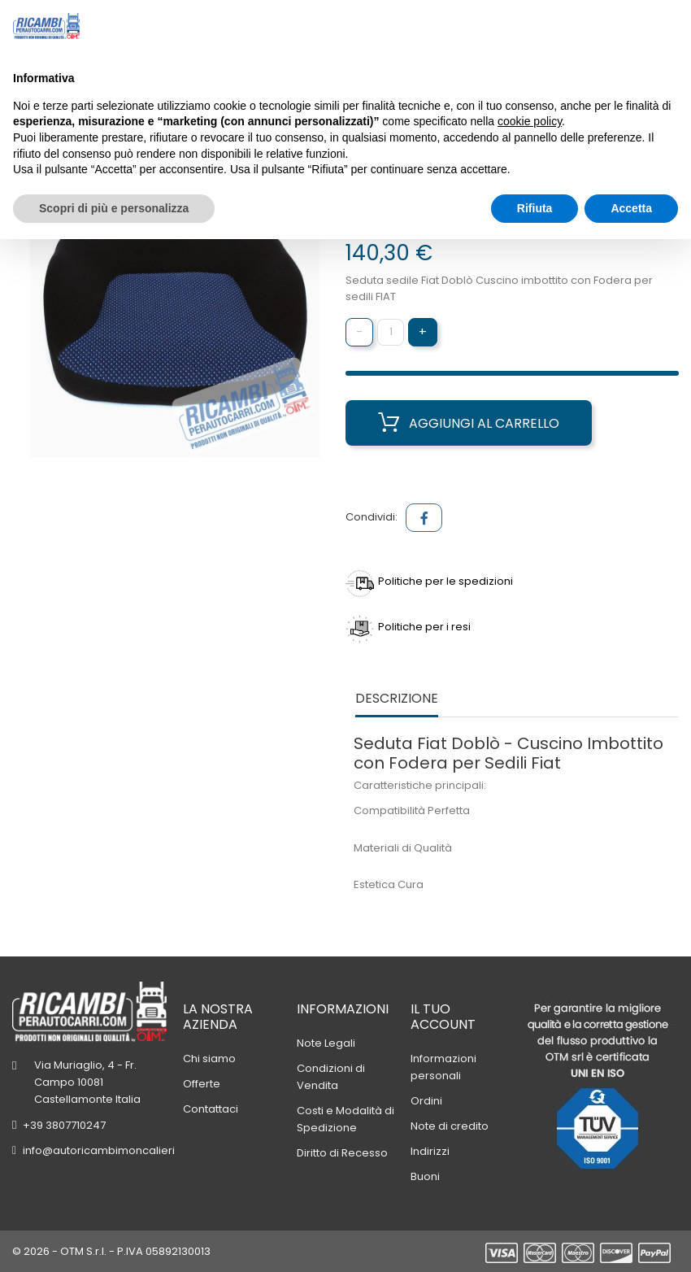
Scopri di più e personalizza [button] (114, 208)
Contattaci (210, 1109)
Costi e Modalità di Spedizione (345, 1119)
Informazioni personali (443, 1067)
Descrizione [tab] (396, 699)
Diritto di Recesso (342, 1153)
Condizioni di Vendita (331, 1077)
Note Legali (326, 1043)
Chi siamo (209, 1058)
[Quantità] (390, 332)
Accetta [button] (631, 208)
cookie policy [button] (530, 121)
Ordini (426, 1101)
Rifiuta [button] (535, 208)
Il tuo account (443, 1017)
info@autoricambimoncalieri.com (112, 1150)
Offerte (201, 1083)
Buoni (425, 1176)
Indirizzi (430, 1151)
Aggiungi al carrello (468, 423)
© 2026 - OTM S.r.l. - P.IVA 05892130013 (111, 1251)
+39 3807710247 (64, 1125)
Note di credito (450, 1126)
